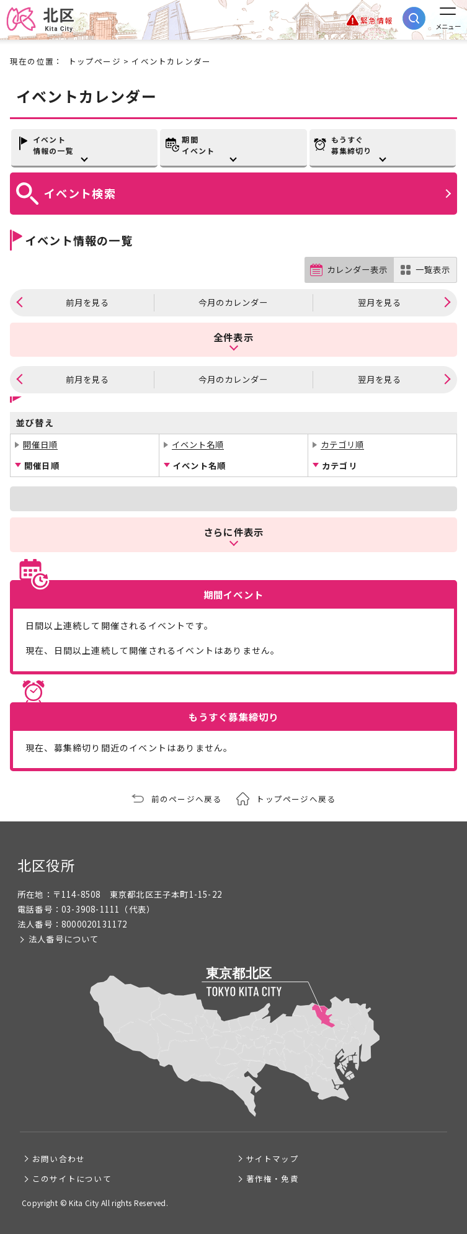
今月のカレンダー (233, 302)
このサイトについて (72, 1178)
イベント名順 (198, 444)
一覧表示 (433, 269)
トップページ (94, 61)
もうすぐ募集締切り (351, 145)
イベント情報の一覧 (53, 145)
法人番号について (64, 939)
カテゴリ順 (342, 444)
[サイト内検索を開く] (414, 18)
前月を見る (87, 302)
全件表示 (233, 337)
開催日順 (40, 444)
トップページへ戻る (296, 799)
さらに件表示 (233, 532)
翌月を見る (379, 302)
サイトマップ (272, 1159)
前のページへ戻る (186, 799)
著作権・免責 (272, 1178)
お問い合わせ (58, 1159)
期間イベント (198, 145)
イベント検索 (80, 193)
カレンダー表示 (357, 269)
